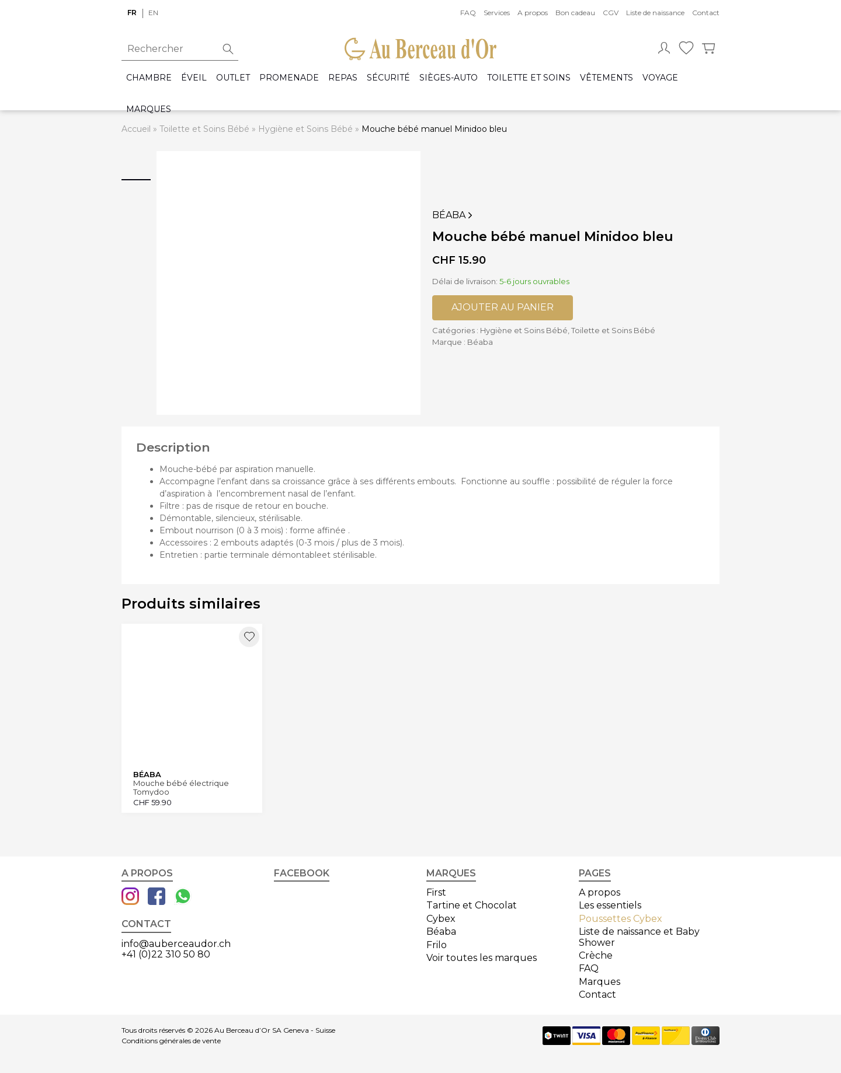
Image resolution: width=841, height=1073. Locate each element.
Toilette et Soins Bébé (204, 129)
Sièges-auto (448, 78)
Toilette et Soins (529, 78)
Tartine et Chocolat (471, 905)
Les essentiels (610, 905)
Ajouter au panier (502, 307)
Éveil (194, 78)
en (153, 12)
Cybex (441, 918)
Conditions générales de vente (171, 1041)
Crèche (596, 955)
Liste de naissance (655, 12)
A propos (532, 12)
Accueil (136, 129)
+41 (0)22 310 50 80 (165, 954)
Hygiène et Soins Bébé (305, 129)
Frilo (436, 944)
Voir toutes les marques (481, 957)
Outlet (233, 78)
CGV (610, 12)
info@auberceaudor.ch (176, 943)
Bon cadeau (575, 12)
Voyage (660, 78)
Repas (342, 78)
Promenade (289, 78)
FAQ (468, 12)
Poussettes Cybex (620, 918)
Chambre (149, 78)
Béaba (453, 215)
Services (497, 12)
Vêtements (606, 78)
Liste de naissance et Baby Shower (639, 937)
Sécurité (388, 78)
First (436, 892)
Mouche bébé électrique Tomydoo (181, 787)
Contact (706, 12)
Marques (148, 109)
